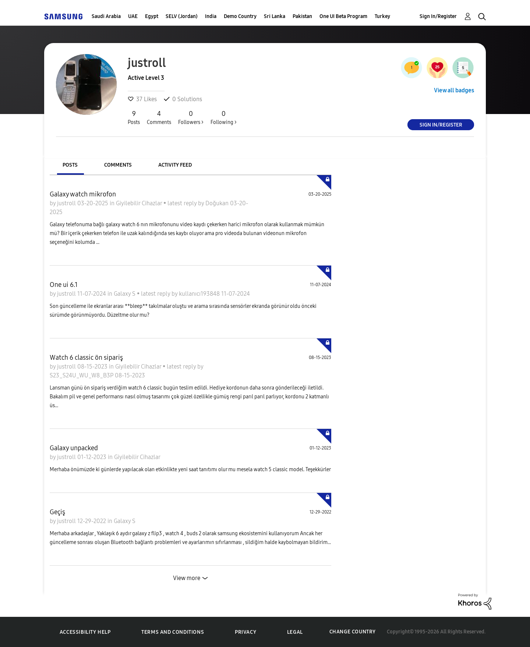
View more (186, 578)
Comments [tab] (118, 165)
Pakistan (302, 16)
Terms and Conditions (172, 632)
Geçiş (57, 512)
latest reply (182, 203)
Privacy (245, 632)
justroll (67, 203)
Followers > (191, 117)
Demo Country (240, 16)
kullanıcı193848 (200, 293)
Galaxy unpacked (74, 448)
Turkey (382, 16)
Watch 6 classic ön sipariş (86, 357)
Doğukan (217, 203)
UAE (133, 16)
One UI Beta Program (343, 16)
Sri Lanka (274, 16)
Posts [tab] (70, 165)
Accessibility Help (85, 632)
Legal (295, 632)
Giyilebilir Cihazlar (139, 203)
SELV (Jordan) (182, 16)
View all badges (454, 90)
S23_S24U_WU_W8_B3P (82, 375)
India (210, 16)
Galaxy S (125, 293)
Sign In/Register (438, 16)
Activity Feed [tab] (175, 165)
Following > (224, 117)
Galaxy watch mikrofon (83, 194)
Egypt (151, 16)
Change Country (352, 632)
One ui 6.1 (64, 285)
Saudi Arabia (106, 16)
